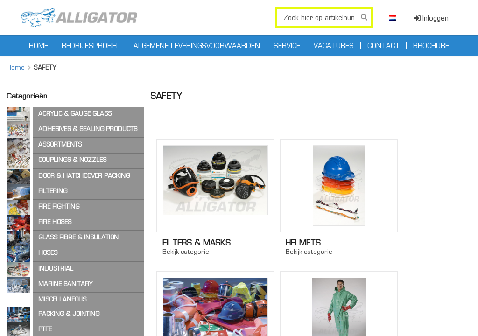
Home (38, 46)
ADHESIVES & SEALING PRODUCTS (87, 129)
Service (287, 46)
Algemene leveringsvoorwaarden (197, 46)
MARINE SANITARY (65, 283)
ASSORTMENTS (60, 144)
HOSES (47, 252)
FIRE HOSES (54, 221)
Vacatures (334, 46)
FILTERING (52, 191)
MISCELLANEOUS (62, 299)
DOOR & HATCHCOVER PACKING (84, 175)
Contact (383, 46)
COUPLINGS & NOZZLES (72, 159)
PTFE (45, 329)
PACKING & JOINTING (68, 313)
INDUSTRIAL (55, 268)
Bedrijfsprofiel (91, 46)
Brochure (431, 46)
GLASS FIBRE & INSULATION (78, 237)
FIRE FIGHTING (58, 206)
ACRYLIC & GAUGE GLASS (75, 113)
